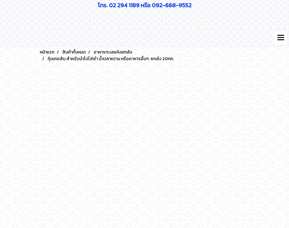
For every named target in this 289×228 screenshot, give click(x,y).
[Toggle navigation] (281, 38)
